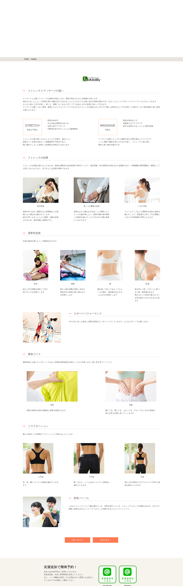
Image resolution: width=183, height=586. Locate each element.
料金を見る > (105, 540)
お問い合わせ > (77, 540)
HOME (26, 59)
